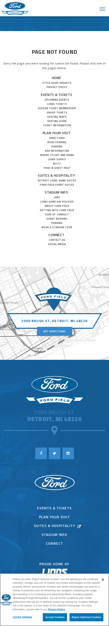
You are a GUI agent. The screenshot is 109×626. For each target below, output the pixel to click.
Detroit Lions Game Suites (57, 180)
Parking (57, 146)
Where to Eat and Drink (57, 155)
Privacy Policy (57, 87)
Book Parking (56, 142)
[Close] (103, 579)
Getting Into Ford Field (57, 210)
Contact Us (57, 239)
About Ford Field (57, 205)
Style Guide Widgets (57, 82)
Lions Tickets (57, 104)
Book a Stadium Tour (57, 227)
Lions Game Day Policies (57, 201)
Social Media (57, 244)
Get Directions (54, 331)
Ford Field (15, 9)
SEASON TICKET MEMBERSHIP (57, 108)
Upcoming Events (57, 99)
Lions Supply (57, 159)
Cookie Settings (22, 617)
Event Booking (57, 218)
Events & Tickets (56, 94)
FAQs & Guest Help (57, 167)
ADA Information (57, 150)
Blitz (57, 163)
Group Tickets (57, 112)
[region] (54, 599)
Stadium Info (56, 192)
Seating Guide (57, 121)
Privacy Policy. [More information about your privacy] (56, 609)
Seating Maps (57, 116)
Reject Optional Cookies (86, 617)
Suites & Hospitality (56, 175)
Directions (57, 138)
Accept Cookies (54, 617)
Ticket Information (57, 125)
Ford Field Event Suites (57, 184)
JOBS (57, 197)
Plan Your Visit (56, 133)
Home (56, 77)
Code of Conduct (57, 214)
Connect (56, 234)
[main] (54, 151)
